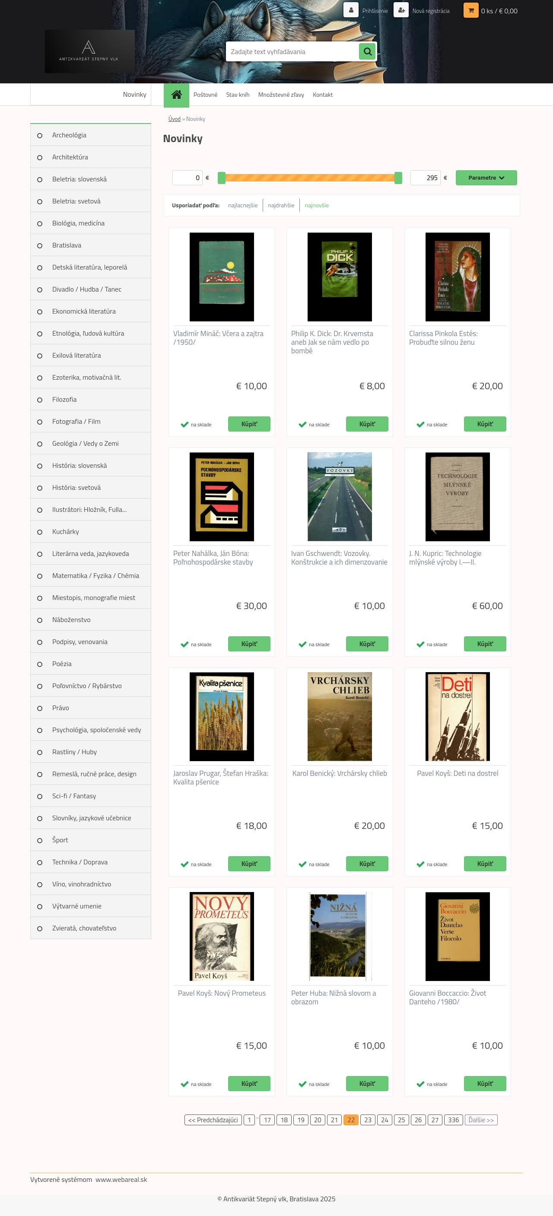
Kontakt (323, 94)
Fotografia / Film (76, 421)
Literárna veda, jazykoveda (90, 553)
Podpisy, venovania (80, 641)
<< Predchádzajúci (213, 1120)
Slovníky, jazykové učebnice (91, 818)
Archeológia (69, 135)
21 (334, 1120)
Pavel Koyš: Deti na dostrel (458, 773)
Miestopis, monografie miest (93, 597)
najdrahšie (281, 205)
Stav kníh (238, 94)
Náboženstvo (71, 619)
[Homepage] (179, 94)
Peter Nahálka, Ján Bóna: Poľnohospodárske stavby (213, 557)
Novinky (134, 94)
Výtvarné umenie (77, 906)
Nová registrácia (429, 10)
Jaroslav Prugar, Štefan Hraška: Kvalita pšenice (220, 777)
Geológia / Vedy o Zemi (85, 443)
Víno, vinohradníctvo (81, 884)
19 (301, 1120)
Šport (60, 840)
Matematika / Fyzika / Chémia (95, 575)
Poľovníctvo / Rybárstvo (87, 685)
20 (317, 1120)
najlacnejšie (242, 205)
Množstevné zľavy (281, 94)
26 (418, 1120)
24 (384, 1120)
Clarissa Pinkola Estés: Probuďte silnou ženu (443, 337)
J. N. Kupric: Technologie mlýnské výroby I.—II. (445, 557)
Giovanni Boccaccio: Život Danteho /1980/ (447, 997)
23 (368, 1120)
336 (453, 1120)
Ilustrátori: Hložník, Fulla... (89, 509)
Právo (60, 707)
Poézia (62, 663)
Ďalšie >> (481, 1120)
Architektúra (70, 157)
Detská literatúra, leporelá (89, 267)
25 (401, 1120)
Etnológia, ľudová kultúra (88, 333)
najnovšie (317, 205)
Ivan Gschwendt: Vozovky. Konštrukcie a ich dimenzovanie (339, 557)
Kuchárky (65, 531)
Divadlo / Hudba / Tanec (86, 289)
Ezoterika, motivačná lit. (86, 377)
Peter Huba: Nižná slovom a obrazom (333, 997)
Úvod (174, 118)
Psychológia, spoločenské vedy (96, 729)
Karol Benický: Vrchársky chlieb (339, 773)
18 (284, 1120)
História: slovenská (79, 465)
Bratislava (66, 245)
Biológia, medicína (78, 223)
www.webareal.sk (121, 1179)
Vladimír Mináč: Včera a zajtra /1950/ (218, 337)
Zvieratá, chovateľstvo (84, 928)
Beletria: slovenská (79, 179)
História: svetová (76, 487)
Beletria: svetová (76, 201)
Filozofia (64, 399)
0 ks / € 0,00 (499, 11)
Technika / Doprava (80, 862)
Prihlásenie (370, 10)
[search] (367, 52)
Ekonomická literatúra (84, 311)
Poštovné (206, 94)
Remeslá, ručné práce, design (94, 773)
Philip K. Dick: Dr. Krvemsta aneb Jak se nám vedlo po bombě (332, 342)
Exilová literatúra (76, 355)
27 (435, 1120)
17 (267, 1120)
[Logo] (89, 51)
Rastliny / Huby (74, 751)
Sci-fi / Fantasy (74, 796)
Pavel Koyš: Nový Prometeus (222, 993)
